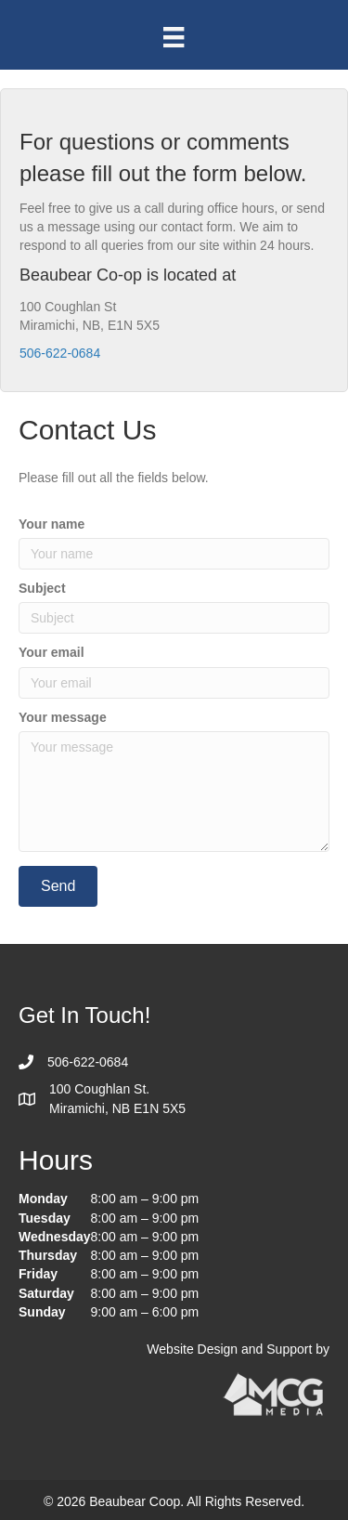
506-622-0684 (59, 353)
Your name (51, 524)
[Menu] (173, 37)
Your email (51, 652)
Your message (63, 717)
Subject (42, 588)
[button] (58, 886)
